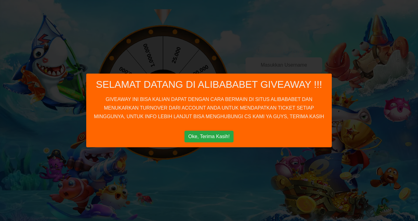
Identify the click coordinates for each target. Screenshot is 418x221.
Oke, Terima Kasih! (209, 136)
